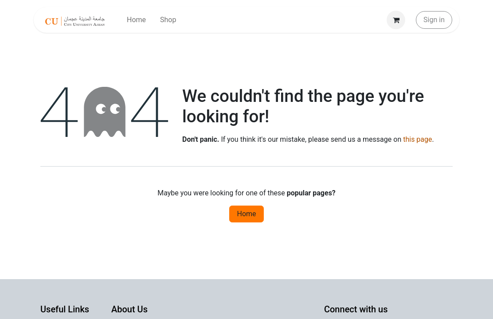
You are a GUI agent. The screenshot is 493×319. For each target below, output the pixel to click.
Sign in (434, 20)
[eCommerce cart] (396, 20)
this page (417, 139)
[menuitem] (136, 20)
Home (246, 214)
